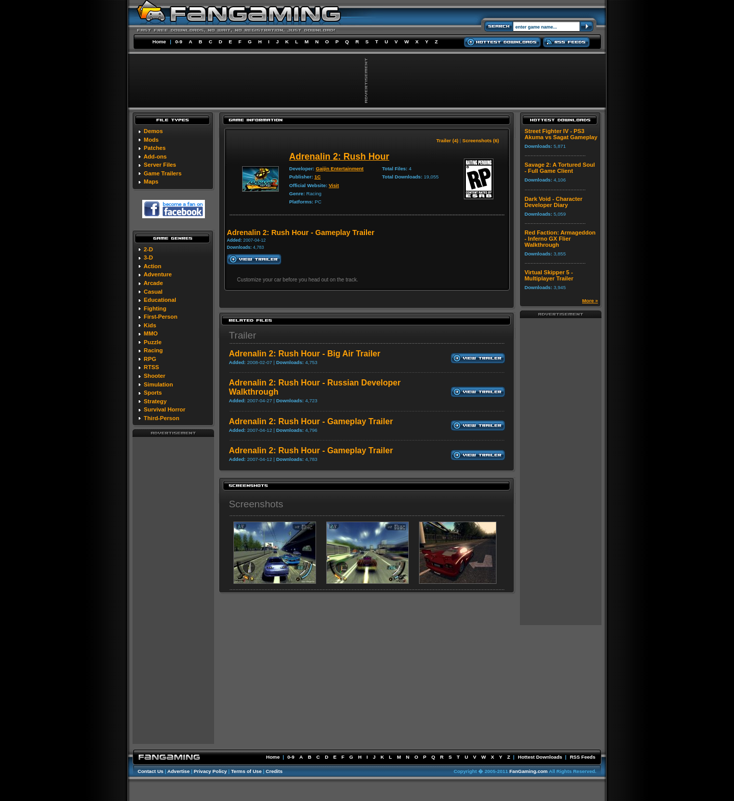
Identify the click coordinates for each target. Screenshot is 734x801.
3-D (148, 257)
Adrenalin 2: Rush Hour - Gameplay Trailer (311, 421)
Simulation (158, 384)
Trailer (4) (447, 140)
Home (159, 41)
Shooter (154, 376)
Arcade (153, 283)
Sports (153, 393)
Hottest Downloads (540, 757)
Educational (160, 300)
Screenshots (256, 504)
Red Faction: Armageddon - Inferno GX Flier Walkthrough (560, 238)
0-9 (178, 41)
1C (317, 176)
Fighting (155, 308)
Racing (153, 350)
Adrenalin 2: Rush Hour (339, 156)
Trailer (242, 335)
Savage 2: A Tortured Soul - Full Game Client (560, 168)
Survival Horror (164, 409)
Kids (150, 325)
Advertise (178, 771)
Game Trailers (162, 173)
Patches (155, 148)
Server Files (160, 165)
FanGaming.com (528, 771)
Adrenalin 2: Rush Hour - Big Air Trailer (304, 353)
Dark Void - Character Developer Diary (554, 202)
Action (153, 266)
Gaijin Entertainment (339, 168)
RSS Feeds (582, 757)
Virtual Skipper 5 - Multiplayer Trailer (549, 275)
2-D (148, 249)
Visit (334, 185)
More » (590, 300)
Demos (153, 131)
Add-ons (155, 156)
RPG (150, 359)
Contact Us (151, 771)
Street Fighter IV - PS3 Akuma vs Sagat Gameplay (561, 134)
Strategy (155, 401)
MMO (151, 333)
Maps (151, 181)
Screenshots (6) (480, 140)
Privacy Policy (210, 771)
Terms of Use (246, 771)
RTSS (151, 367)
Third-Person (161, 418)
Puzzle (153, 342)
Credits (274, 771)
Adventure (158, 274)
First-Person (160, 317)
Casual (153, 292)
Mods (151, 140)
